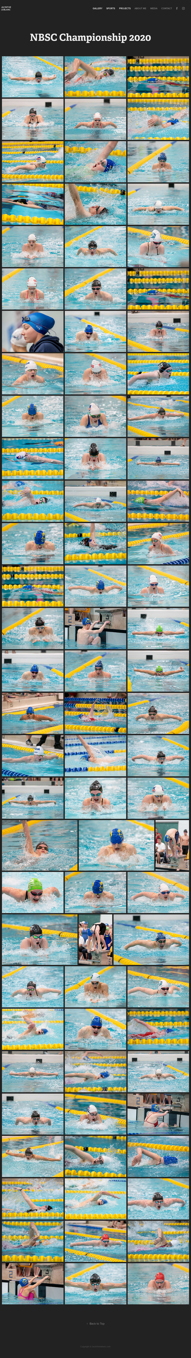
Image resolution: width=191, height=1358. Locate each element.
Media (153, 8)
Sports (110, 8)
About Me (140, 8)
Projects (125, 8)
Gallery (97, 8)
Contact (166, 8)
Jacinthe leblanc (6, 8)
